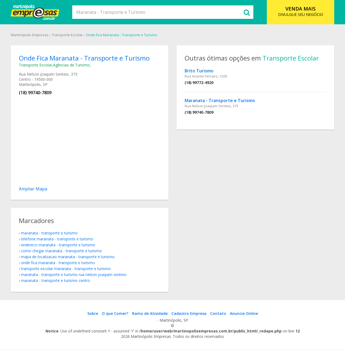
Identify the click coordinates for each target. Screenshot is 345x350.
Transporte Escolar (67, 34)
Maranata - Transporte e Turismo (220, 100)
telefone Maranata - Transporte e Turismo (57, 238)
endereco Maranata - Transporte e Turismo (58, 244)
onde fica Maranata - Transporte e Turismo (58, 262)
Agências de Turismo (71, 65)
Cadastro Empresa (188, 313)
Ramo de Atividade (150, 313)
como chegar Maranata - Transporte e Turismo (61, 250)
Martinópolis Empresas (30, 34)
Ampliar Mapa (33, 189)
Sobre (92, 313)
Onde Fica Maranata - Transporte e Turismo (121, 34)
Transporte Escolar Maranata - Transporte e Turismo (66, 268)
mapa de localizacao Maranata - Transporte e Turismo (68, 256)
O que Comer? (115, 313)
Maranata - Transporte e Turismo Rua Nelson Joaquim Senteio (73, 274)
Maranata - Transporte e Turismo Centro (55, 280)
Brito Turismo (199, 71)
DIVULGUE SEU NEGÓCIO (300, 11)
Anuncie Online (244, 313)
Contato (218, 313)
